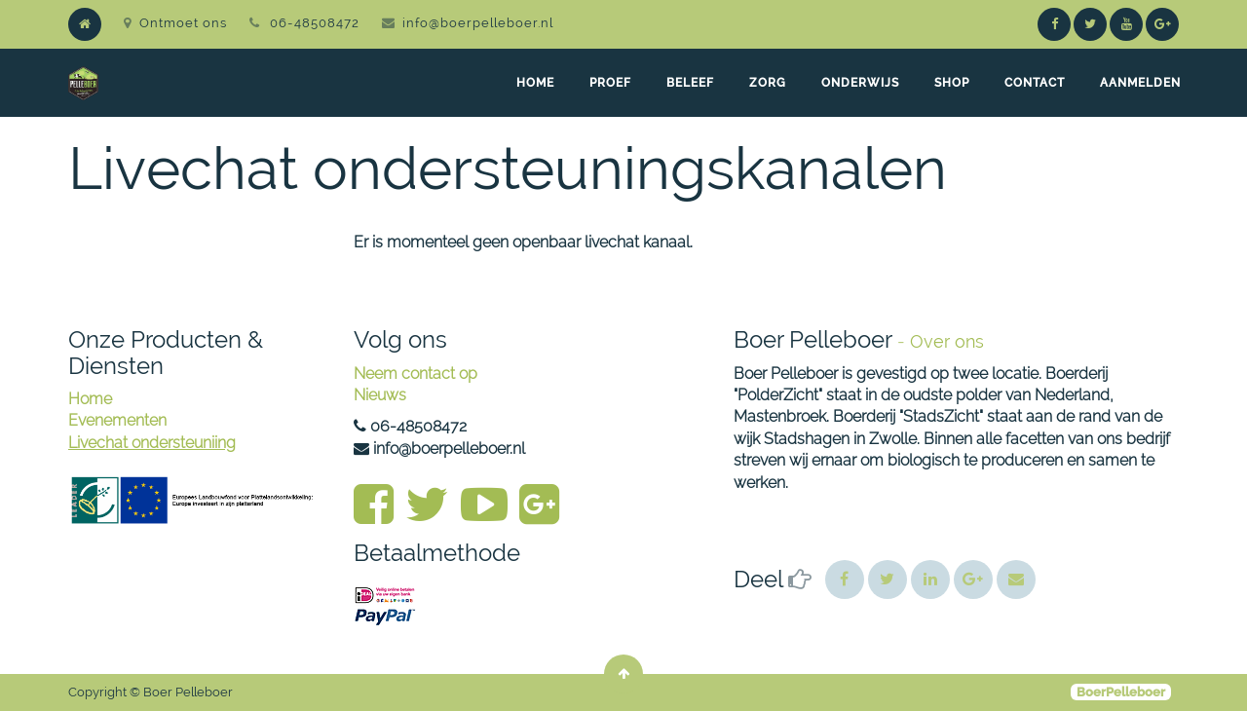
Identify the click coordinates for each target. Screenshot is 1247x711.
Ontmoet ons (175, 23)
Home (90, 399)
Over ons (947, 341)
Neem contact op (415, 373)
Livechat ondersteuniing (152, 442)
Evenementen (117, 420)
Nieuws (380, 395)
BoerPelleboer (1121, 692)
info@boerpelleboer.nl (477, 23)
